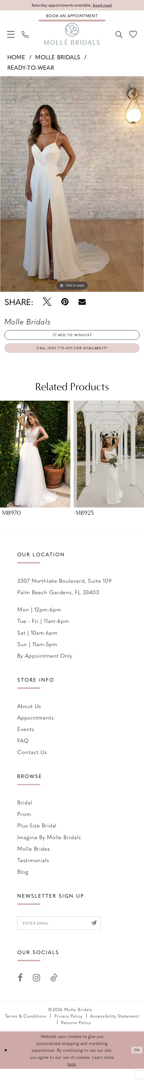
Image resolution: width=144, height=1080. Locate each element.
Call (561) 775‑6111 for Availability (72, 355)
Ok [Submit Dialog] (136, 1061)
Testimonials (33, 869)
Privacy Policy (68, 1027)
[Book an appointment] (72, 17)
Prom (24, 823)
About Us (29, 714)
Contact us (32, 761)
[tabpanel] (72, 188)
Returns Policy (76, 1033)
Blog (22, 880)
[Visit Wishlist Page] (131, 38)
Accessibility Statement (114, 1027)
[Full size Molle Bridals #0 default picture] (72, 188)
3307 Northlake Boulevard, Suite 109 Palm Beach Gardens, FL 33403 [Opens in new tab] (64, 595)
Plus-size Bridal (37, 834)
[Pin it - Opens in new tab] (65, 306)
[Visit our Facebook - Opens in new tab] (20, 989)
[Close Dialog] (7, 1061)
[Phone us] (29, 38)
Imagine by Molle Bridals (49, 846)
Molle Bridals (58, 61)
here (71, 1075)
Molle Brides (33, 857)
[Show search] (115, 38)
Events (25, 737)
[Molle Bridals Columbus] (72, 38)
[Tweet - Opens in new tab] (47, 306)
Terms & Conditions (26, 1027)
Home (16, 61)
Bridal (24, 811)
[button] (12, 38)
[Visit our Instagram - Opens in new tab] (36, 989)
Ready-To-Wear (30, 72)
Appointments (35, 726)
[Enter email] (66, 933)
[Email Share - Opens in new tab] (82, 306)
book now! (108, 5)
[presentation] (35, 462)
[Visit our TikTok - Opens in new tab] (54, 989)
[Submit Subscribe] (107, 933)
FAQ (23, 749)
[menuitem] (12, 38)
